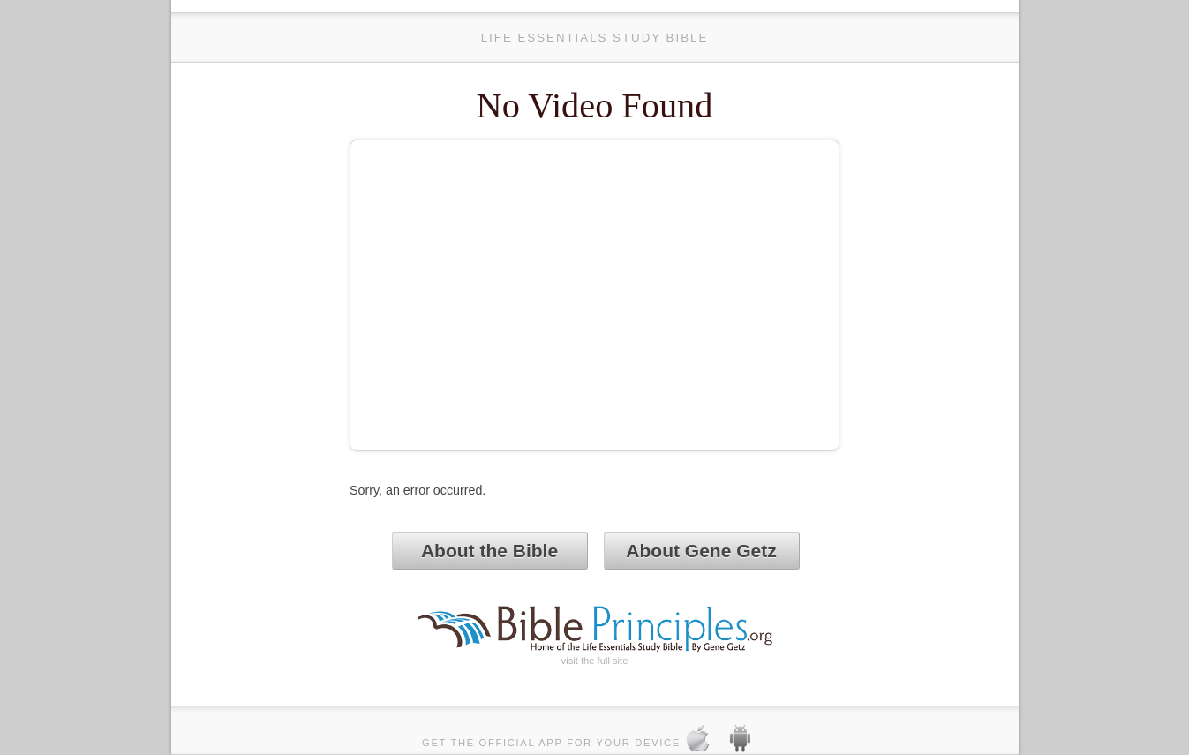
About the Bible (489, 550)
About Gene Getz (701, 550)
